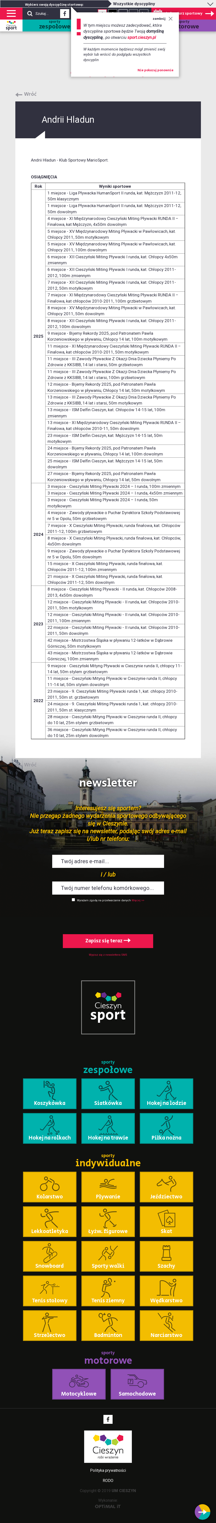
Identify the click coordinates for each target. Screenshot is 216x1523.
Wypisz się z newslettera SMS (108, 954)
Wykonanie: (108, 1503)
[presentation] (108, 917)
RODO (108, 1480)
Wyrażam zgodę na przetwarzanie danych (104, 900)
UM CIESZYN (124, 1490)
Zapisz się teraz (108, 941)
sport (11, 28)
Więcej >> (138, 900)
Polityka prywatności (108, 1470)
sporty (55, 25)
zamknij (163, 19)
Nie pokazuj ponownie (155, 70)
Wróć (30, 94)
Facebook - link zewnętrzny (64, 15)
